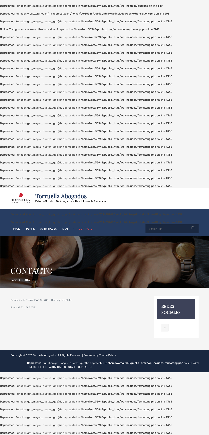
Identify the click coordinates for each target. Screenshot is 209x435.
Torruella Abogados (61, 196)
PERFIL (30, 228)
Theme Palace (107, 355)
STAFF (66, 228)
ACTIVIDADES (48, 228)
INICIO (17, 228)
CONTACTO (85, 228)
